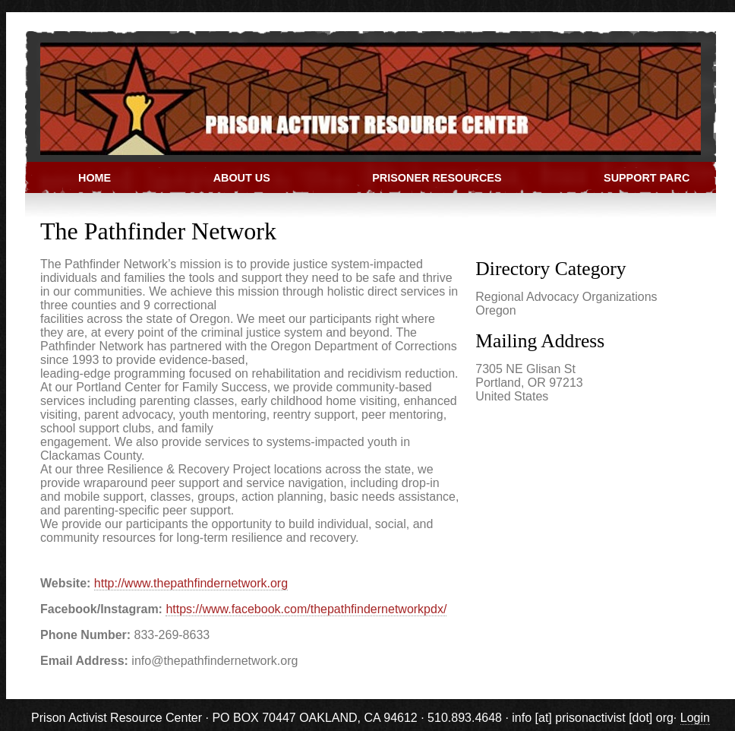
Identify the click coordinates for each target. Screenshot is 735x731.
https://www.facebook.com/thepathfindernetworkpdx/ (306, 609)
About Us (241, 178)
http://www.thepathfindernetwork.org (191, 583)
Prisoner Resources (436, 178)
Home (94, 178)
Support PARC (646, 178)
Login (695, 717)
